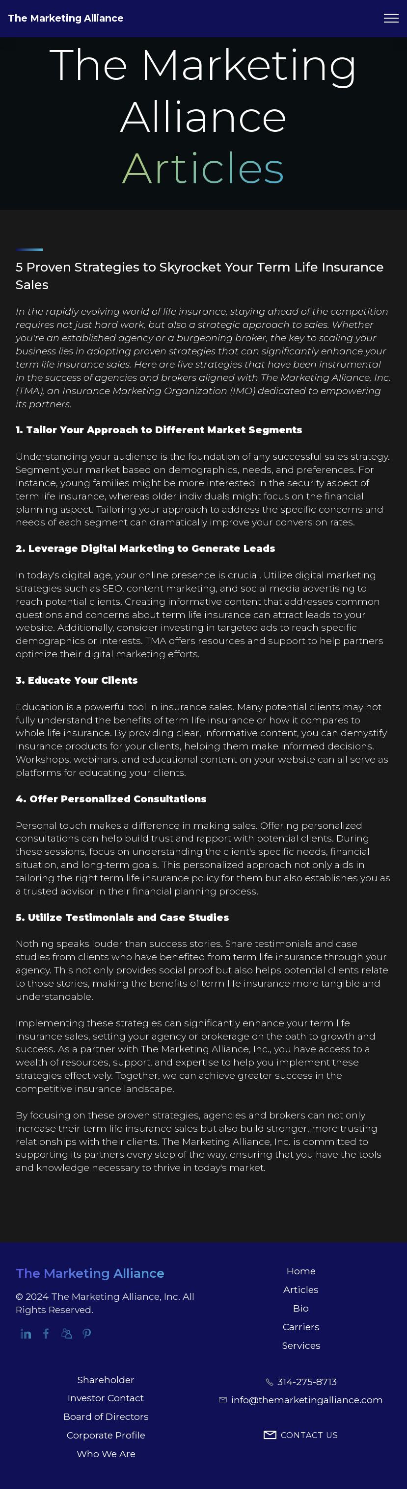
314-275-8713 (307, 1382)
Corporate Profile (106, 1435)
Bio (301, 1308)
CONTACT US (301, 1435)
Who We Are (106, 1454)
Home (301, 1271)
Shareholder (106, 1380)
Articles (301, 1289)
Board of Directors (106, 1416)
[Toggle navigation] (391, 18)
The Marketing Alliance (66, 18)
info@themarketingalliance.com (307, 1400)
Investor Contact (106, 1398)
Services (301, 1345)
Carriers (301, 1327)
